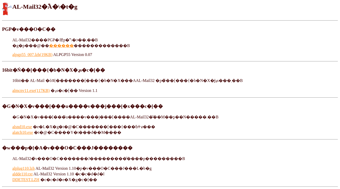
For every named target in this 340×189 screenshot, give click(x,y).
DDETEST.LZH (25, 179)
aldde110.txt (22, 174)
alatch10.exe (22, 132)
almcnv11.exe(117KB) (31, 90)
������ (61, 45)
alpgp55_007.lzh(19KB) (32, 54)
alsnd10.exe (22, 127)
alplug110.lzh (23, 168)
